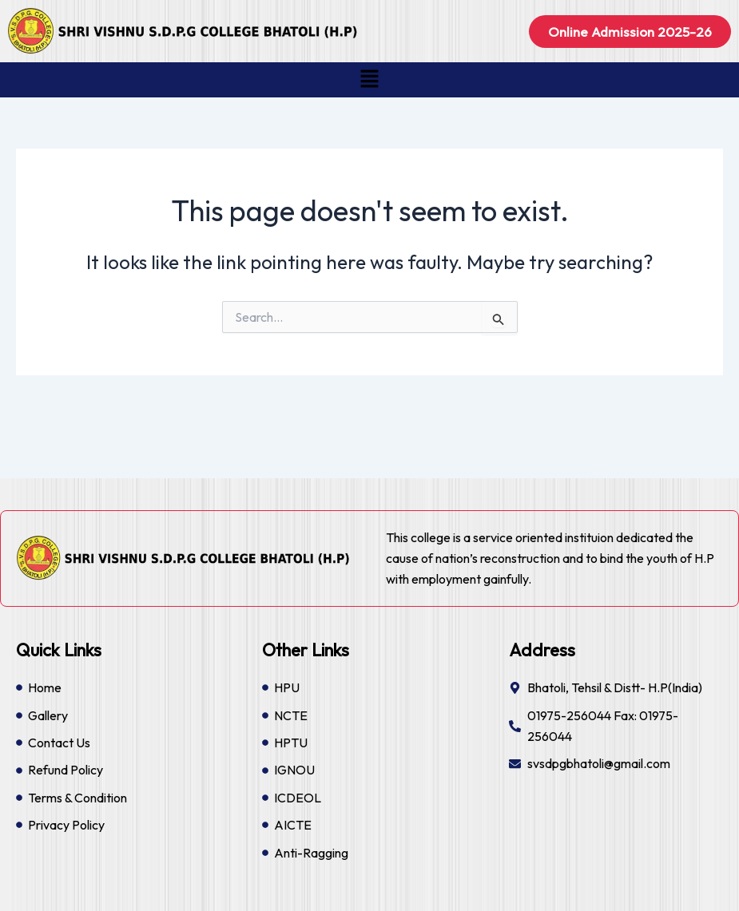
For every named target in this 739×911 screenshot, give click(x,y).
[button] (369, 79)
